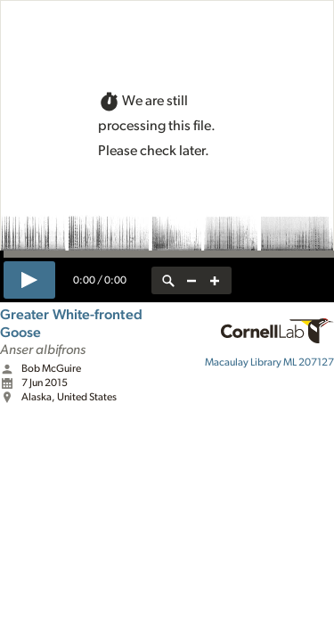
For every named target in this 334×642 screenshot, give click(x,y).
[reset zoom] (168, 280)
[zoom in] (214, 280)
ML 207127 (269, 362)
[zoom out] (191, 280)
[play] (29, 280)
